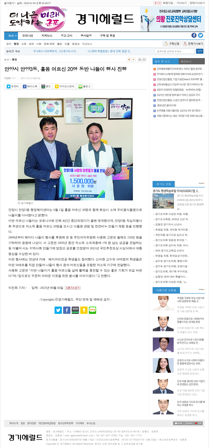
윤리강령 (31, 423)
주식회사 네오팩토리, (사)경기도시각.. (55, 51)
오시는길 (91, 423)
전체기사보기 (197, 2)
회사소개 (13, 423)
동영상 (76, 43)
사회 (38, 43)
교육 (23, 43)
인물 (67, 43)
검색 (200, 51)
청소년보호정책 (65, 423)
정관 (22, 423)
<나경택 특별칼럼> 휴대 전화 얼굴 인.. (110, 51)
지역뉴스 (46, 35)
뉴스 (11, 35)
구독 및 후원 (107, 35)
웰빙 (59, 43)
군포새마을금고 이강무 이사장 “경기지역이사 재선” (181, 84)
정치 (8, 43)
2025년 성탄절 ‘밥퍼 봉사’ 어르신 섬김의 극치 (178, 95)
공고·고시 (66, 35)
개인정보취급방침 (46, 423)
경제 (31, 43)
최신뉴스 (186, 61)
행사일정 (86, 35)
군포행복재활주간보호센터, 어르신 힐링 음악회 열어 (181, 69)
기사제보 (79, 423)
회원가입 (168, 2)
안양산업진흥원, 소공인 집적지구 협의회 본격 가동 (181, 100)
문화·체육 (49, 43)
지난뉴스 (87, 43)
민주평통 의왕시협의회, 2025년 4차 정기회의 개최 (181, 110)
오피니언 (27, 35)
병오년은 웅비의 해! (166, 105)
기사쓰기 (182, 2)
